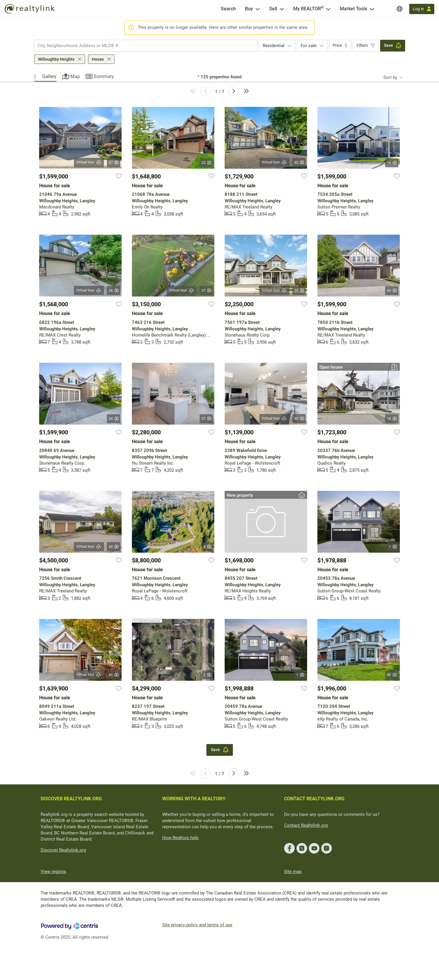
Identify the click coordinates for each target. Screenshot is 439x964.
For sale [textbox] (309, 45)
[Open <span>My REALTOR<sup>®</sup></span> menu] (328, 8)
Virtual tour (89, 162)
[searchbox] (142, 45)
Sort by (390, 77)
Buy (249, 8)
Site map (292, 871)
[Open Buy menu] (257, 8)
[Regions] (399, 9)
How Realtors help (180, 837)
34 (113, 419)
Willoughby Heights (56, 59)
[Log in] (421, 9)
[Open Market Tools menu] (372, 8)
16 (392, 419)
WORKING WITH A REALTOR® (194, 798)
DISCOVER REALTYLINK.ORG (71, 798)
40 (299, 162)
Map (75, 76)
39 (299, 291)
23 (206, 163)
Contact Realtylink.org (306, 825)
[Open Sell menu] (281, 8)
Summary (104, 76)
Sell (273, 8)
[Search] (228, 9)
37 (113, 162)
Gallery (49, 76)
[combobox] (145, 46)
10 (392, 163)
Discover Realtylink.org (63, 850)
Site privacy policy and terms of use (197, 924)
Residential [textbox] (273, 45)
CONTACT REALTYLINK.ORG (314, 798)
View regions (53, 871)
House (98, 59)
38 (113, 291)
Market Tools (353, 8)
